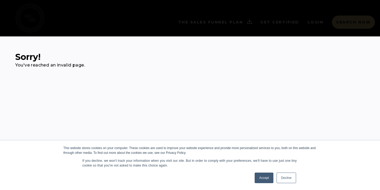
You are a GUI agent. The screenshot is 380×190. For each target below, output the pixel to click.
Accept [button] (264, 178)
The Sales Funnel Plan (205, 22)
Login (305, 22)
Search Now (343, 22)
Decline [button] (286, 178)
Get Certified (269, 22)
